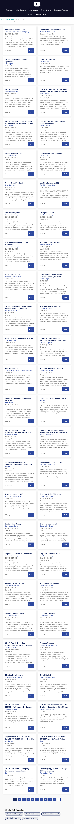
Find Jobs (9, 10)
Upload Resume (46, 10)
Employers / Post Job (61, 10)
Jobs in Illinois (10, 19)
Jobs (2, 19)
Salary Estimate (20, 10)
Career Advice (33, 10)
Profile (30, 14)
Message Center (40, 14)
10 (54, 799)
